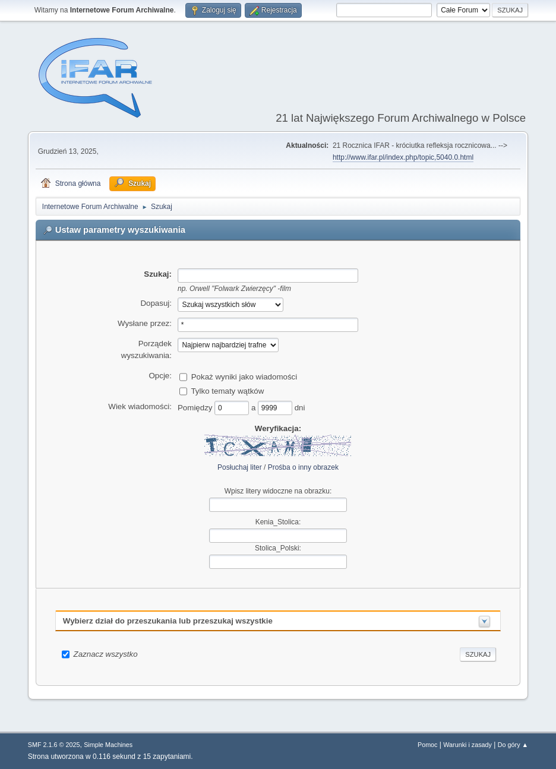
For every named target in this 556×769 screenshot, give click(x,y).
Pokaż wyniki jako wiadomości (244, 376)
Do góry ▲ (513, 744)
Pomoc (428, 744)
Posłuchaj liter (239, 467)
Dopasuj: (156, 303)
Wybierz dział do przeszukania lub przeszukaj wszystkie (168, 620)
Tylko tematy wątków (227, 390)
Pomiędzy (196, 407)
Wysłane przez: (145, 323)
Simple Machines (108, 744)
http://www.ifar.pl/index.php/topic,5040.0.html (403, 157)
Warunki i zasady (467, 744)
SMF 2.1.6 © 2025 (54, 744)
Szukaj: (158, 274)
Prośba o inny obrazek (303, 467)
